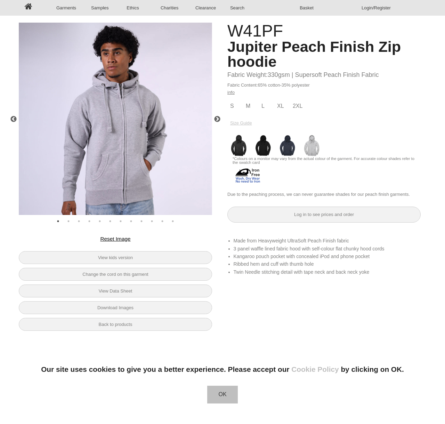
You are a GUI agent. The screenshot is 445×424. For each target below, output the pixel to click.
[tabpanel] (115, 119)
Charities (169, 7)
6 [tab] (110, 221)
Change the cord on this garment (115, 274)
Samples (100, 7)
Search (237, 7)
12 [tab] (172, 221)
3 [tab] (78, 221)
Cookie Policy (315, 369)
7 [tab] (120, 221)
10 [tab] (151, 221)
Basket (307, 7)
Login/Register (376, 7)
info (231, 92)
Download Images (115, 307)
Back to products (115, 324)
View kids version (115, 257)
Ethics (133, 7)
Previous (13, 119)
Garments (65, 7)
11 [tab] (162, 221)
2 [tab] (68, 221)
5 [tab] (99, 221)
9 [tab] (141, 221)
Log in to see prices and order (324, 214)
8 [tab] (131, 221)
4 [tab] (89, 221)
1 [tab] (58, 221)
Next (217, 119)
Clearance (205, 7)
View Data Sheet (115, 291)
